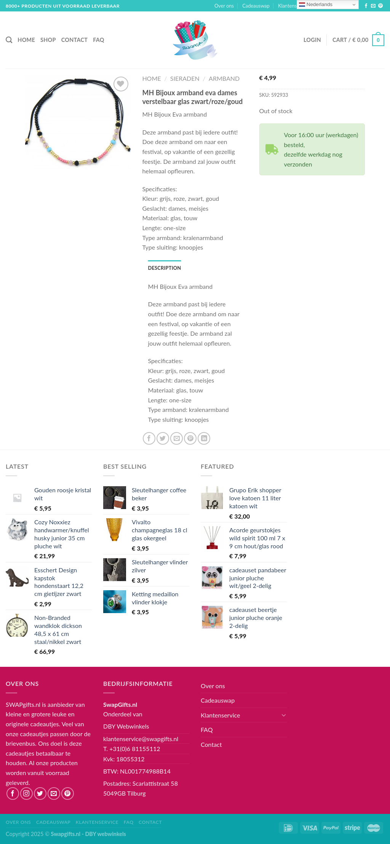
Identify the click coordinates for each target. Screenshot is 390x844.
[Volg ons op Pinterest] (380, 6)
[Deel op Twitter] (163, 438)
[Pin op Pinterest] (190, 438)
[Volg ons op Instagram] (26, 793)
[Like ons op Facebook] (366, 6)
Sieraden (185, 78)
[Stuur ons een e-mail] (373, 6)
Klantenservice (296, 6)
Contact (74, 40)
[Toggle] (284, 714)
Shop (48, 40)
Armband (224, 78)
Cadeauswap (255, 6)
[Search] (9, 40)
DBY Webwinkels (126, 726)
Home (26, 40)
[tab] (164, 267)
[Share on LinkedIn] (204, 438)
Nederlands (315, 5)
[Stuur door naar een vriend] (176, 438)
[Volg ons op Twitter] (40, 793)
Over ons (224, 6)
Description (164, 268)
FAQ (98, 40)
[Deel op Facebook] (149, 438)
